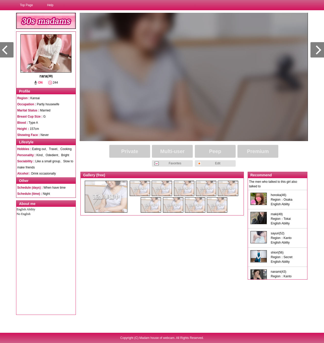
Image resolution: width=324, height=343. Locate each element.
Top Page (26, 5)
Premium (258, 151)
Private (129, 151)
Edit (217, 163)
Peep (215, 151)
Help (50, 5)
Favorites (175, 163)
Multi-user (172, 151)
